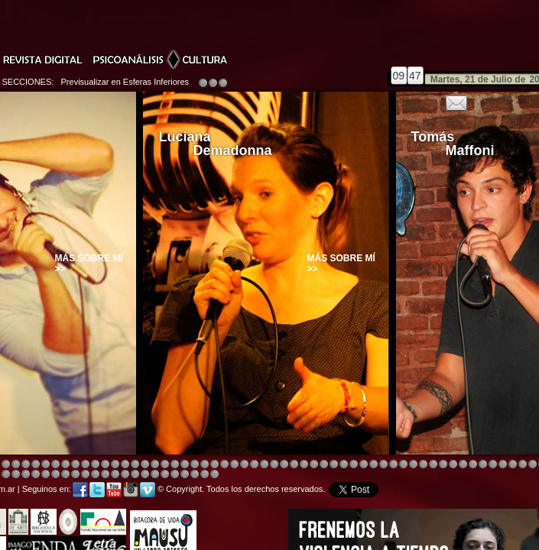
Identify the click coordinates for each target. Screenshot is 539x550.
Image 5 (433, 465)
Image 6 (532, 465)
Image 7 (85, 475)
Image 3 (115, 465)
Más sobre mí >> (89, 263)
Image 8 (264, 465)
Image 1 (294, 465)
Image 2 (36, 475)
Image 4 (6, 465)
